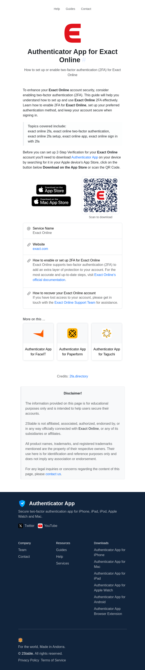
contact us (53, 474)
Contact (86, 9)
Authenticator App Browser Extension (108, 611)
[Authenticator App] (46, 503)
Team (22, 550)
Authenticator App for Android (109, 599)
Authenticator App (84, 157)
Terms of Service (53, 660)
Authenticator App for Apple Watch (109, 587)
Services (62, 563)
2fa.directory (78, 376)
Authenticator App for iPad (109, 576)
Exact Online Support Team (75, 302)
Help (57, 9)
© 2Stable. (26, 653)
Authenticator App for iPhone (109, 552)
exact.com (40, 249)
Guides (70, 9)
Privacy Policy (28, 660)
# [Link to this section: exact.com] (84, 60)
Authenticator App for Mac (109, 564)
